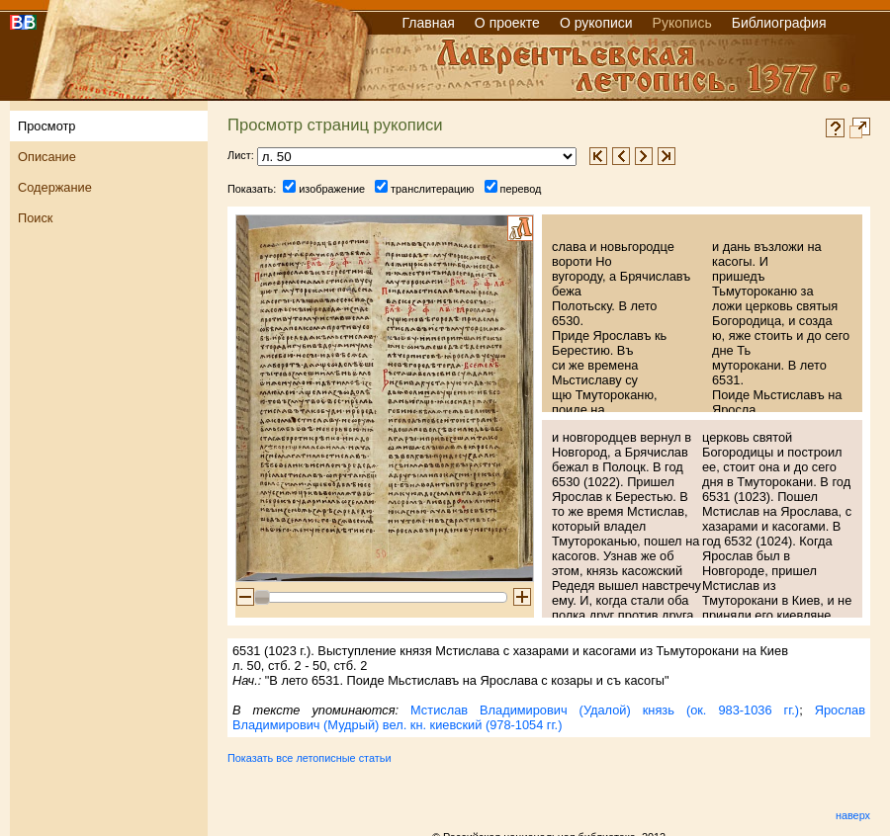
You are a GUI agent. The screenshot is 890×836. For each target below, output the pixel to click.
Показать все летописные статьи (309, 758)
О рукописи (596, 23)
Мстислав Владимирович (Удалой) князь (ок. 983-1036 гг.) (604, 710)
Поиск (35, 217)
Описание (47, 156)
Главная (428, 23)
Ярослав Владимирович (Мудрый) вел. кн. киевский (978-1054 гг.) (548, 717)
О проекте (507, 23)
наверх (853, 815)
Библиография (779, 23)
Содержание (55, 187)
